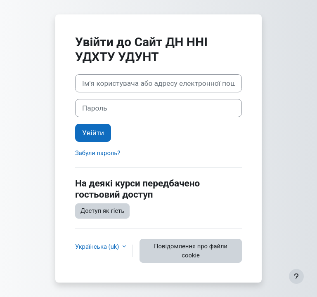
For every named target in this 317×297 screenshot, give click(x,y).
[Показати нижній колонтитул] (296, 276)
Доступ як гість (102, 210)
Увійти (93, 133)
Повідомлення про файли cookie (190, 251)
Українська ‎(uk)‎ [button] (98, 246)
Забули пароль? (97, 153)
